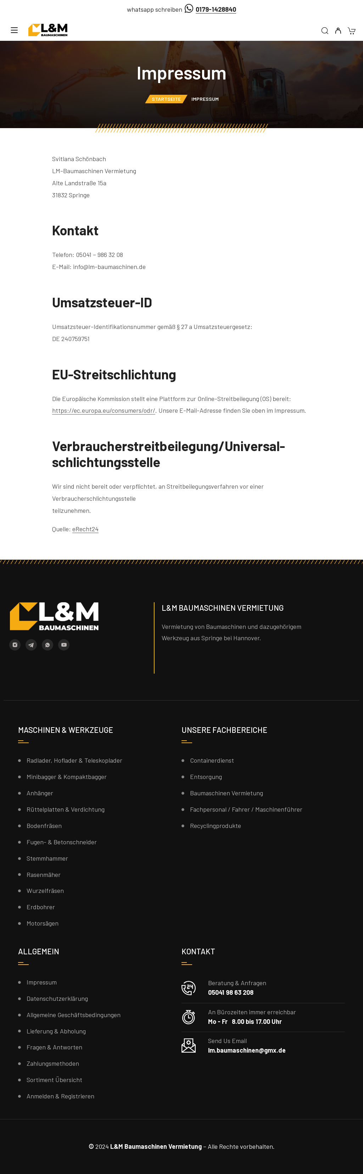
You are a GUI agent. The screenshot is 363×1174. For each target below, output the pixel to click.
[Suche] (325, 31)
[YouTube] (64, 645)
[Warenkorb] (351, 31)
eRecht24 (85, 529)
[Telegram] (31, 645)
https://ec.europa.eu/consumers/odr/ (103, 410)
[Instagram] (15, 645)
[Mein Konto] (338, 31)
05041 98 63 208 (230, 992)
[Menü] (14, 30)
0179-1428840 (216, 9)
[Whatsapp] (47, 645)
